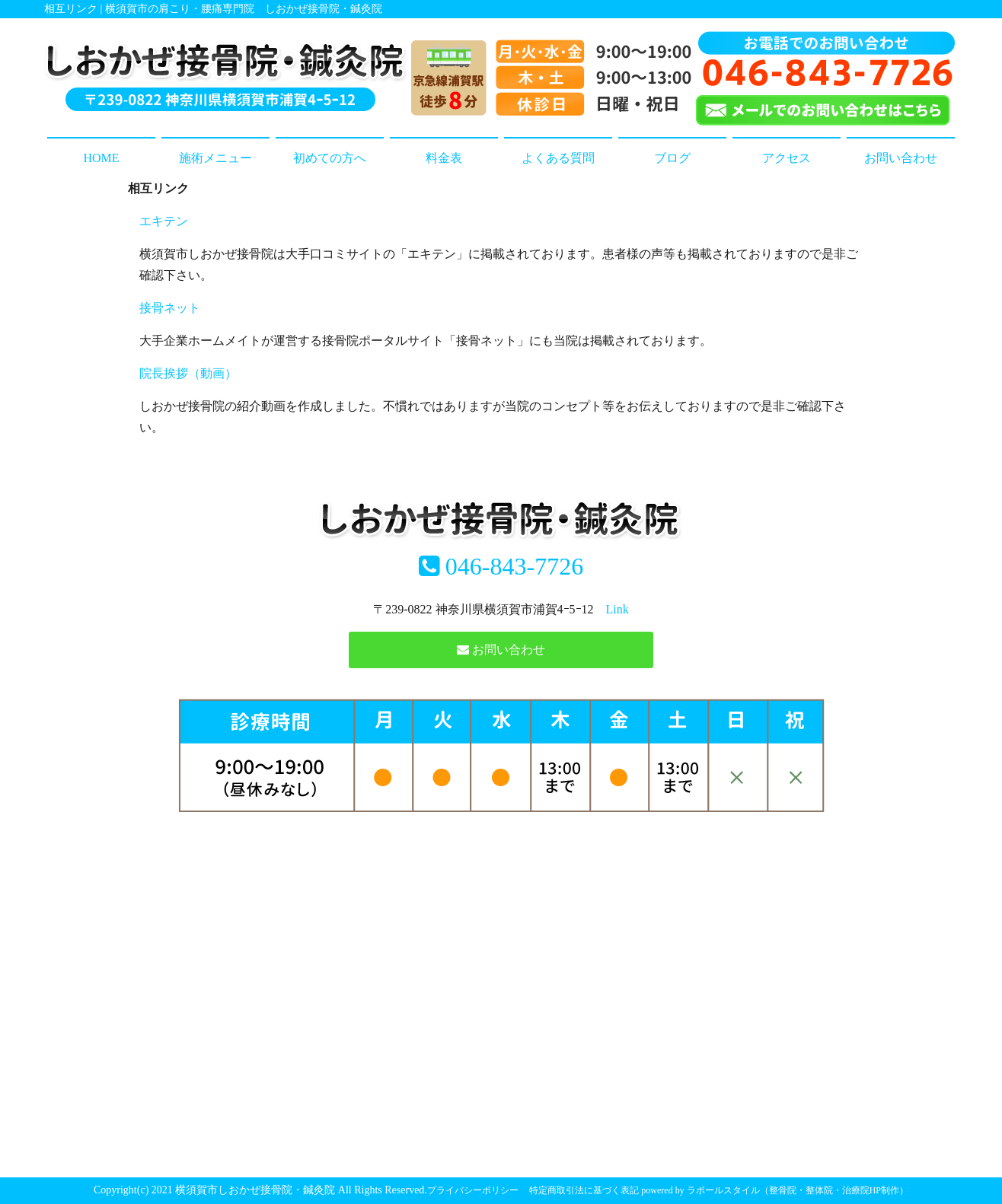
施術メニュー (215, 157)
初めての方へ (329, 157)
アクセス (786, 157)
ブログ (672, 157)
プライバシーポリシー (473, 1190)
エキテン (163, 221)
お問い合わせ (900, 157)
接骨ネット (169, 307)
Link (617, 609)
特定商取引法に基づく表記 (584, 1190)
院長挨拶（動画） (188, 373)
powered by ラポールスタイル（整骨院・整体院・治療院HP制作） (774, 1190)
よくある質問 (558, 157)
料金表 (444, 157)
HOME (101, 157)
